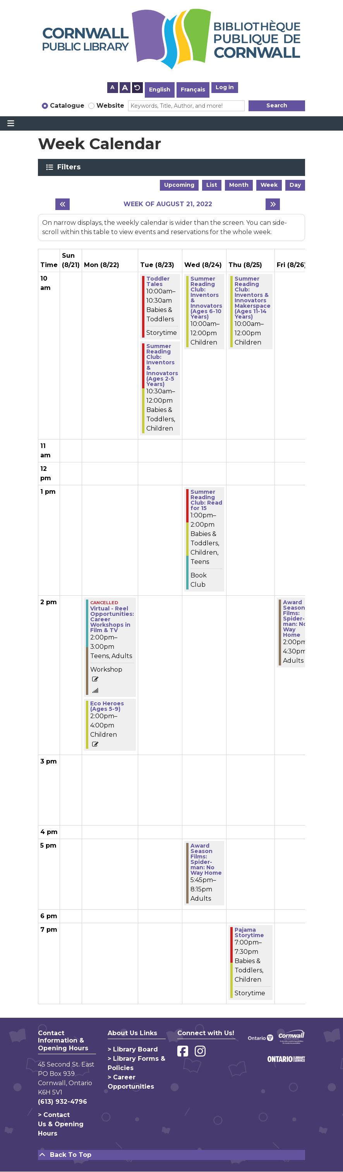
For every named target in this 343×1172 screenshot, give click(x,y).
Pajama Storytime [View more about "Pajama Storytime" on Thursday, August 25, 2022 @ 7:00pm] (249, 932)
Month (239, 184)
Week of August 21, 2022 (167, 204)
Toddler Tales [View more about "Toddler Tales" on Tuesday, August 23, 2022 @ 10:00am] (158, 281)
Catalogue (67, 105)
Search (276, 105)
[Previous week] (62, 204)
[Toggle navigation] (10, 123)
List (211, 184)
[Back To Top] (171, 1155)
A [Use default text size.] (137, 87)
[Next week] (273, 204)
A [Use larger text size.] (125, 87)
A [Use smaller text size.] (112, 87)
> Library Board (133, 1049)
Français (193, 89)
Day (295, 184)
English (159, 89)
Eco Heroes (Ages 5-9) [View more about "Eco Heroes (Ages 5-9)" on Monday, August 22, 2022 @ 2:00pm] (107, 706)
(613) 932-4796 (62, 1101)
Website (110, 105)
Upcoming (179, 184)
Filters (70, 167)
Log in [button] (225, 87)
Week (269, 184)
